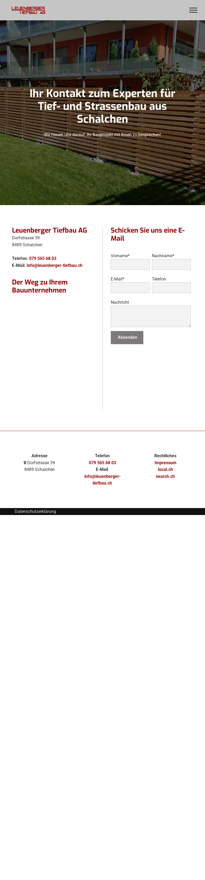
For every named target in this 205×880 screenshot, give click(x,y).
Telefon (159, 279)
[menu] (193, 10)
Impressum (165, 462)
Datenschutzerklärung (35, 511)
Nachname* (163, 255)
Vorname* (120, 255)
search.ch (165, 476)
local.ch (165, 469)
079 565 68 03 (42, 258)
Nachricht (120, 302)
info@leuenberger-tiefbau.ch (54, 265)
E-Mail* (117, 279)
